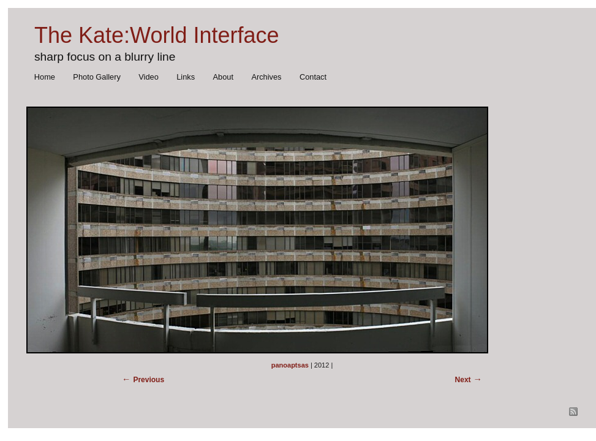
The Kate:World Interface (156, 35)
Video (148, 76)
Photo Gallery (97, 76)
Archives (266, 76)
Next (463, 379)
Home (44, 76)
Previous (148, 379)
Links (185, 76)
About (223, 76)
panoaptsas (290, 365)
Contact (313, 76)
